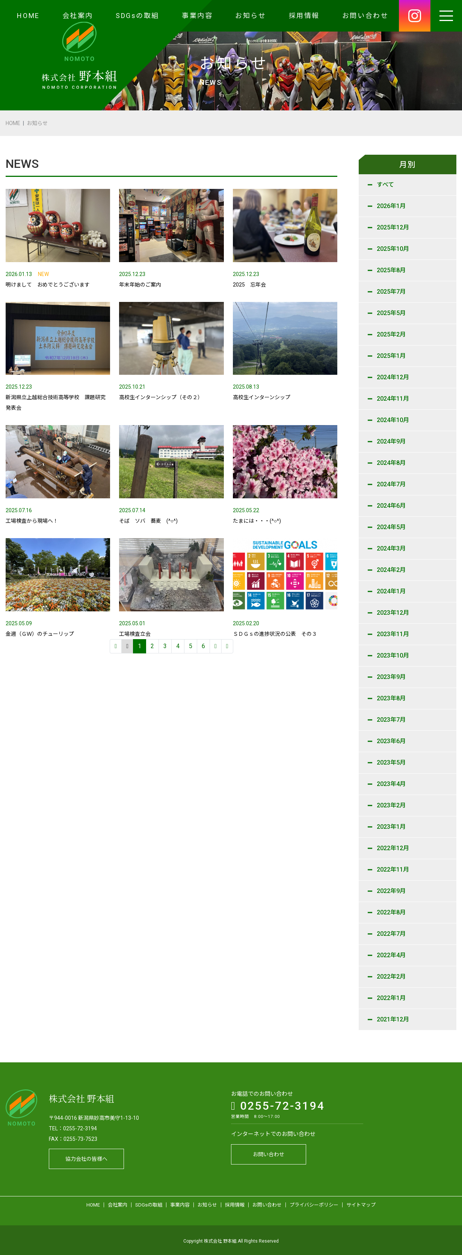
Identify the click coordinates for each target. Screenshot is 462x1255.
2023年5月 (391, 762)
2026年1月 (391, 206)
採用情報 (304, 16)
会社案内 (77, 16)
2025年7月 (391, 291)
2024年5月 (391, 527)
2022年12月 (393, 848)
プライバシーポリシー (314, 1203)
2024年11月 (393, 398)
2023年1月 (391, 826)
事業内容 (197, 16)
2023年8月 (391, 698)
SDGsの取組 (137, 16)
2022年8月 (391, 912)
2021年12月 (393, 1019)
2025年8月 (391, 270)
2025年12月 (393, 227)
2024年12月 (393, 377)
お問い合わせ (365, 16)
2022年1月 (391, 998)
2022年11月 (393, 869)
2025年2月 (391, 334)
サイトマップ (361, 1203)
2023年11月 (393, 634)
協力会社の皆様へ (86, 1157)
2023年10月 (393, 655)
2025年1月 (391, 355)
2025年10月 (393, 248)
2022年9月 (391, 890)
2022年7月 (391, 933)
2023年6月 (391, 741)
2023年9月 (391, 676)
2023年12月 (393, 612)
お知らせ (250, 16)
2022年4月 (391, 955)
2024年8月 (391, 462)
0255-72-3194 (278, 1103)
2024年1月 (391, 591)
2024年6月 (391, 505)
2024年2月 (391, 569)
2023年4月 (391, 783)
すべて (385, 184)
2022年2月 (391, 976)
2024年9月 (391, 441)
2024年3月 (391, 548)
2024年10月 (393, 420)
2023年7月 (391, 719)
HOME (28, 16)
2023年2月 (391, 805)
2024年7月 (391, 484)
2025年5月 (391, 313)
